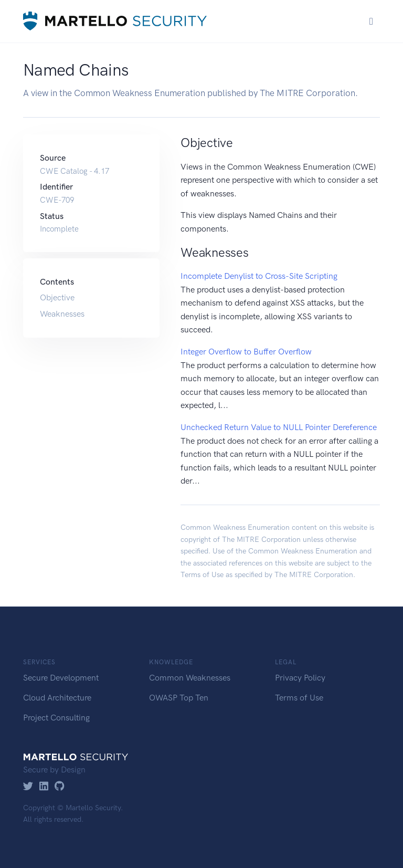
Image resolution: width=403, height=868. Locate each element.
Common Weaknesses (189, 678)
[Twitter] (28, 787)
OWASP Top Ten (178, 698)
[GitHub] (60, 787)
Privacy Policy (300, 678)
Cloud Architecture (57, 698)
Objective (57, 297)
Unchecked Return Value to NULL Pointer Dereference (279, 427)
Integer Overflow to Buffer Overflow (246, 352)
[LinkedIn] (43, 787)
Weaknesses (62, 314)
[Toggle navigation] (371, 21)
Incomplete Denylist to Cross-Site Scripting (259, 276)
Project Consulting (56, 718)
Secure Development (61, 678)
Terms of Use (202, 574)
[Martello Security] (115, 21)
